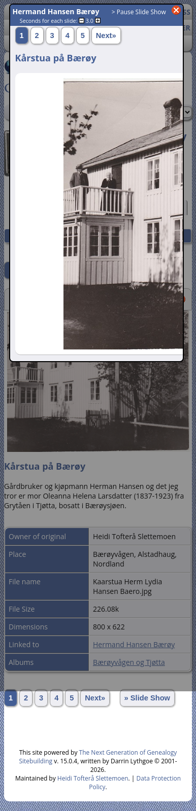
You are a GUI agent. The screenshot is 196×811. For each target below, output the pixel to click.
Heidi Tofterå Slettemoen (92, 778)
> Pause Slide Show (139, 12)
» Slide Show (147, 698)
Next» (95, 698)
